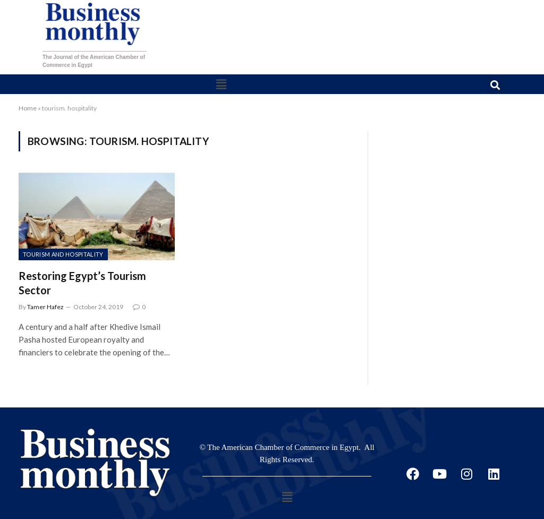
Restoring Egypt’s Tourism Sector (82, 282)
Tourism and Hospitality (63, 254)
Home (28, 108)
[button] (221, 84)
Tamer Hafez (45, 307)
